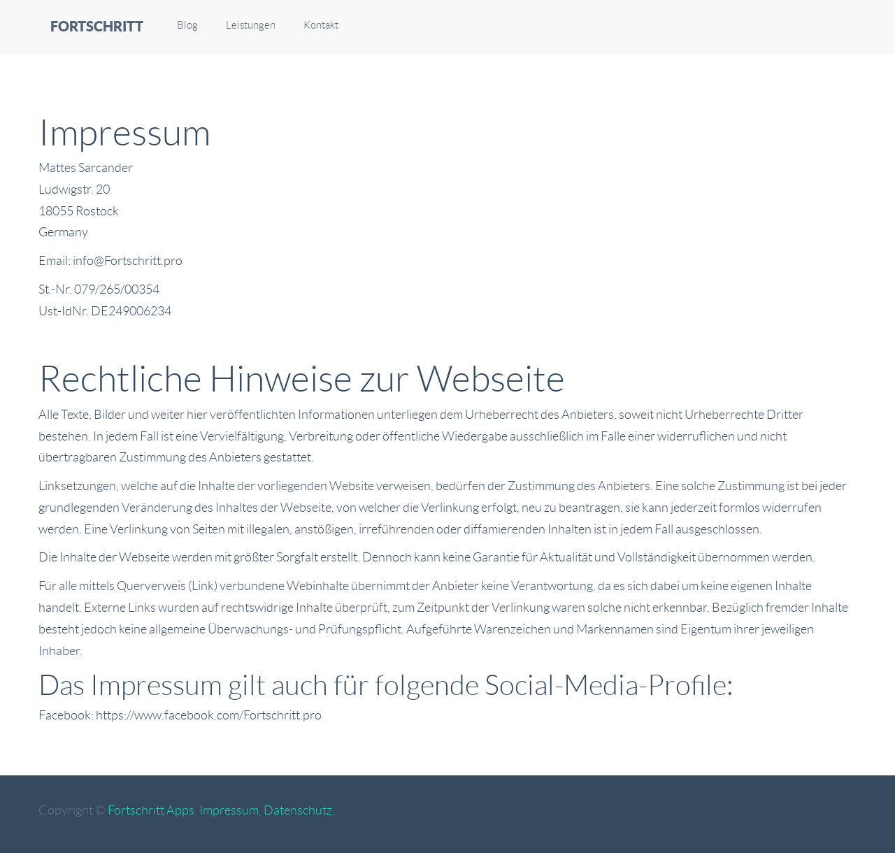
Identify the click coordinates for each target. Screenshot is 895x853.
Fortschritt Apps (151, 810)
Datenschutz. (299, 810)
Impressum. (230, 810)
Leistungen (250, 25)
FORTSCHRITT (96, 26)
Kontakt (320, 25)
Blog (187, 25)
